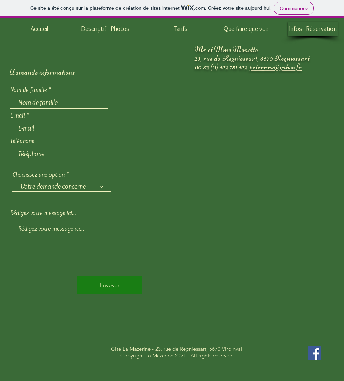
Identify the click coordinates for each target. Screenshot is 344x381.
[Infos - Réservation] (313, 29)
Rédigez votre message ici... (43, 213)
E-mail (17, 115)
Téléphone (22, 141)
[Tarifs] (180, 29)
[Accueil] (39, 29)
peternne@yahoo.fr (276, 67)
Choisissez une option (39, 175)
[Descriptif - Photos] (105, 29)
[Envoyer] (109, 285)
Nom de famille (28, 90)
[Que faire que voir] (246, 29)
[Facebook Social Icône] (314, 353)
